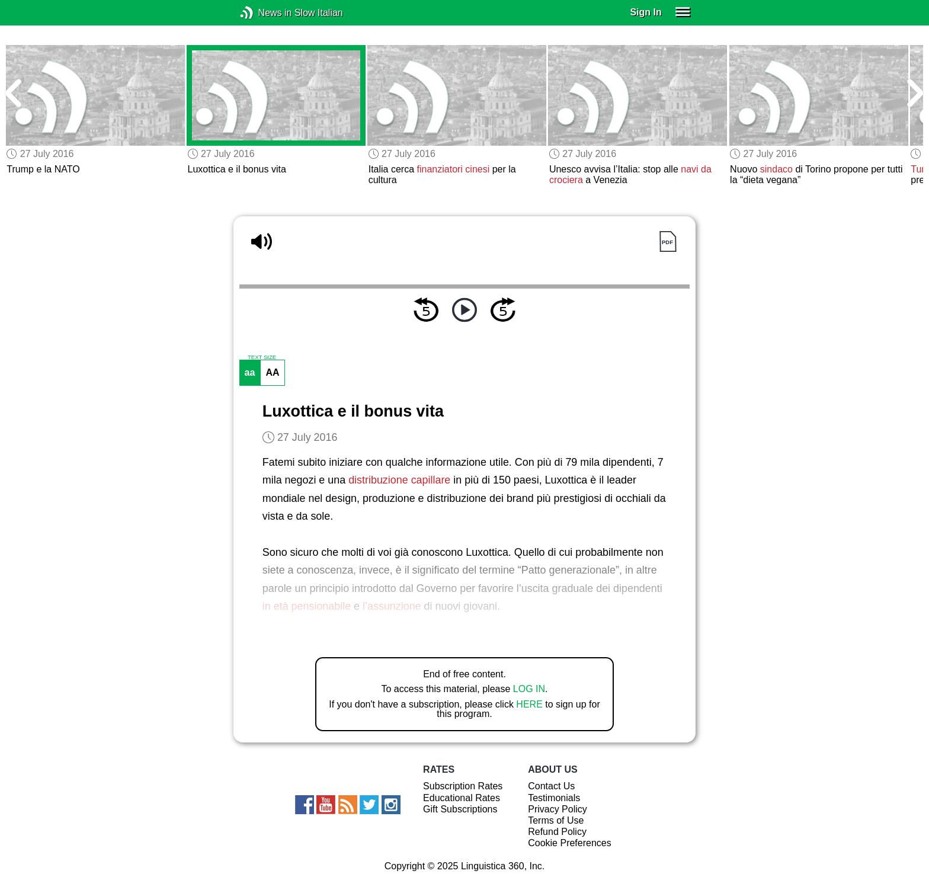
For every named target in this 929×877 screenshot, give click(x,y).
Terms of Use (556, 820)
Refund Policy (557, 832)
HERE (529, 704)
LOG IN (529, 689)
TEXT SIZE (262, 357)
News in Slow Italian (264, 13)
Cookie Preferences (569, 843)
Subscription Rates (462, 786)
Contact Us (551, 786)
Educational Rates (461, 798)
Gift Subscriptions (460, 809)
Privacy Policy (557, 809)
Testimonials (554, 798)
